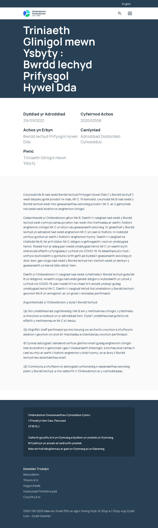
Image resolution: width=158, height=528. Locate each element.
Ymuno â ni (30, 480)
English (126, 4)
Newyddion (31, 474)
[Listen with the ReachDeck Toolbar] (114, 3)
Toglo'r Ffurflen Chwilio (120, 13)
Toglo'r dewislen (130, 13)
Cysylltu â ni (31, 497)
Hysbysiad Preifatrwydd (40, 491)
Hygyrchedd (31, 486)
